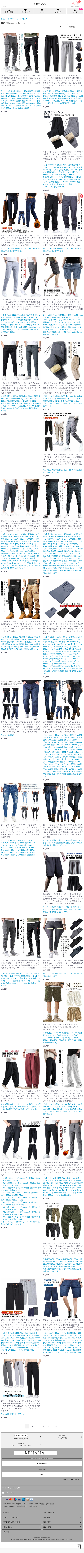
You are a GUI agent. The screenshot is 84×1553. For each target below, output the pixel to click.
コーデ (75, 10)
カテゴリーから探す (42, 1488)
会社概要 (22, 1512)
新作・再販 (9, 11)
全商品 (3, 19)
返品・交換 (62, 1527)
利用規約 (62, 1517)
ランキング (25, 11)
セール (41, 11)
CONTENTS (42, 1493)
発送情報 (22, 1532)
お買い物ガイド (62, 1512)
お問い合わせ (22, 1527)
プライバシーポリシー (22, 1517)
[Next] (55, 1426)
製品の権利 (62, 1522)
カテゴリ (58, 11)
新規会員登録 (58, 1463)
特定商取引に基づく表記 (22, 1522)
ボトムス (24, 19)
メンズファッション (13, 19)
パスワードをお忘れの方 (72, 1479)
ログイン (59, 1474)
